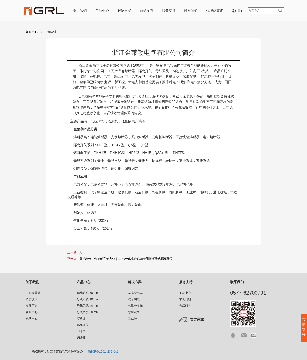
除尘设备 (134, 312)
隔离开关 (83, 325)
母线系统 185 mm (88, 299)
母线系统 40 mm (88, 305)
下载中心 (185, 293)
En (238, 10)
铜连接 (81, 337)
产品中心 (102, 10)
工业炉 (132, 318)
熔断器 (81, 318)
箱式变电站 (135, 293)
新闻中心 (32, 32)
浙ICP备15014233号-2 (103, 351)
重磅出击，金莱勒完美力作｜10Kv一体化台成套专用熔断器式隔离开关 (126, 258)
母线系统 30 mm (88, 312)
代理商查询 (214, 10)
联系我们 (191, 10)
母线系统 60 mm (88, 293)
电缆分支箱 (135, 305)
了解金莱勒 (33, 293)
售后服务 (185, 305)
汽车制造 (134, 299)
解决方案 (124, 10)
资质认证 (32, 299)
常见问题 (185, 299)
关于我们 (80, 10)
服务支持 (168, 10)
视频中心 (32, 318)
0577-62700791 (248, 293)
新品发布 (146, 10)
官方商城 (197, 319)
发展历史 (32, 305)
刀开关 (81, 331)
